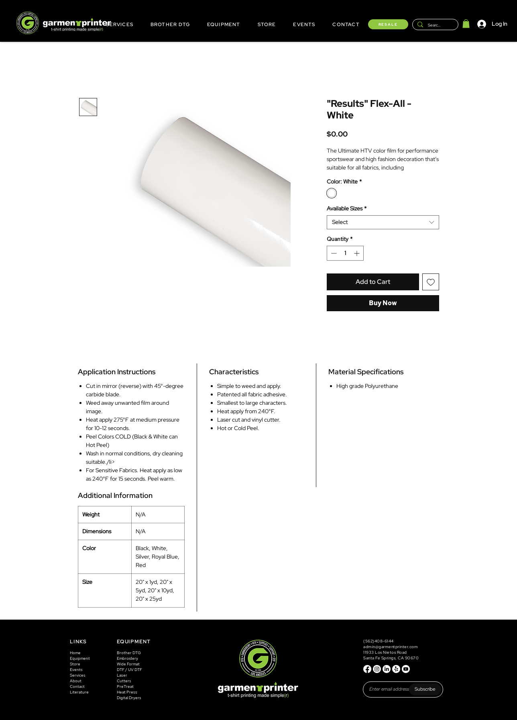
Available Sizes (346, 208)
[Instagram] (377, 669)
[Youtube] (406, 669)
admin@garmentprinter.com (390, 646)
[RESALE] (388, 24)
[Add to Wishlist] (430, 281)
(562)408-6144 (379, 641)
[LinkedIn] (387, 669)
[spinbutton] (345, 253)
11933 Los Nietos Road (385, 652)
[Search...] (434, 25)
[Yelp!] (396, 669)
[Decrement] (333, 253)
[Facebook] (367, 669)
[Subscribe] (425, 689)
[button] (466, 23)
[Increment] (357, 253)
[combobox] (383, 222)
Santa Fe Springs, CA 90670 (391, 658)
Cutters (124, 680)
